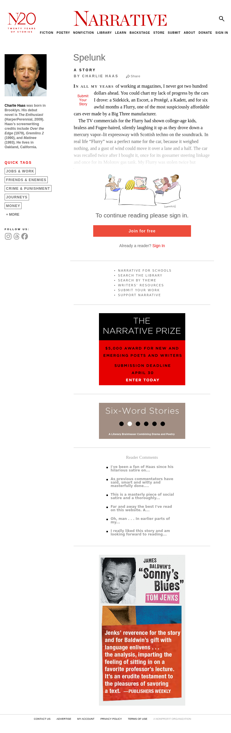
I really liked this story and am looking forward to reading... (140, 532)
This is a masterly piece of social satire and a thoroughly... (142, 496)
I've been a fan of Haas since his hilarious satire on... (142, 468)
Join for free (142, 231)
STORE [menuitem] (159, 32)
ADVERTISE (64, 718)
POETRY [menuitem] (63, 32)
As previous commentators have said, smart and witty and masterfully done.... (142, 482)
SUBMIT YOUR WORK (139, 290)
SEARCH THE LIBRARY (140, 275)
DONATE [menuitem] (205, 32)
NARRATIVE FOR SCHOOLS (145, 270)
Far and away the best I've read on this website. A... (141, 508)
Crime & (28, 189)
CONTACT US (42, 718)
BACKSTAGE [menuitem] (139, 32)
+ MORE (12, 215)
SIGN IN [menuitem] (221, 32)
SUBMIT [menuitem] (174, 32)
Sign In (158, 245)
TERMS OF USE (137, 718)
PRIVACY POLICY (111, 718)
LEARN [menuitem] (120, 32)
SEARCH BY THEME (137, 280)
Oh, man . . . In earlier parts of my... (140, 520)
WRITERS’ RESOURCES (141, 285)
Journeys (17, 197)
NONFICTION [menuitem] (83, 32)
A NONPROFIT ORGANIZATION (172, 718)
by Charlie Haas (96, 76)
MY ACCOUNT (85, 718)
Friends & (26, 180)
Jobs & (20, 171)
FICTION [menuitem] (47, 32)
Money (13, 206)
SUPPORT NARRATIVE (139, 295)
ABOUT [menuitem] (190, 32)
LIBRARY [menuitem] (104, 32)
